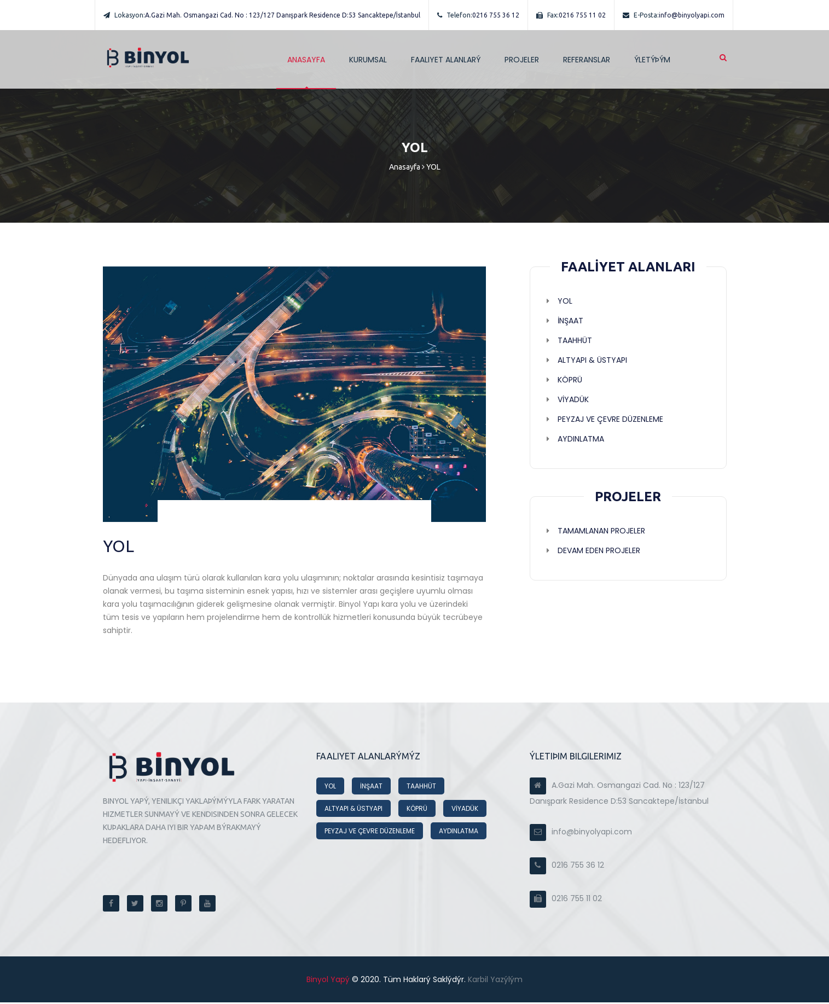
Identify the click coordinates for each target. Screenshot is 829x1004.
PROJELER (522, 59)
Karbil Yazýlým (494, 981)
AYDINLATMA (458, 832)
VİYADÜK (464, 810)
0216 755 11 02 (571, 15)
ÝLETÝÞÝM (652, 59)
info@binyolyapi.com (673, 15)
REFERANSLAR (586, 59)
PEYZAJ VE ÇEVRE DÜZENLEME (369, 832)
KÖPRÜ (417, 810)
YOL (330, 787)
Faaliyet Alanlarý (445, 59)
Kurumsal (368, 59)
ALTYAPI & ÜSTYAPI (353, 810)
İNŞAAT (371, 787)
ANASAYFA (306, 59)
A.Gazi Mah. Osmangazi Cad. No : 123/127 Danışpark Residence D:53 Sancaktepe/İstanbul (261, 15)
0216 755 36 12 (478, 15)
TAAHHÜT (421, 787)
